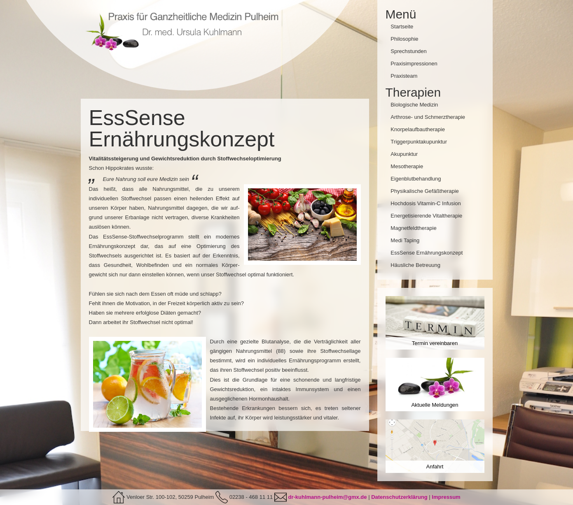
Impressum (446, 497)
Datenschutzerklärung (399, 497)
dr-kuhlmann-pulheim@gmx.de (327, 497)
